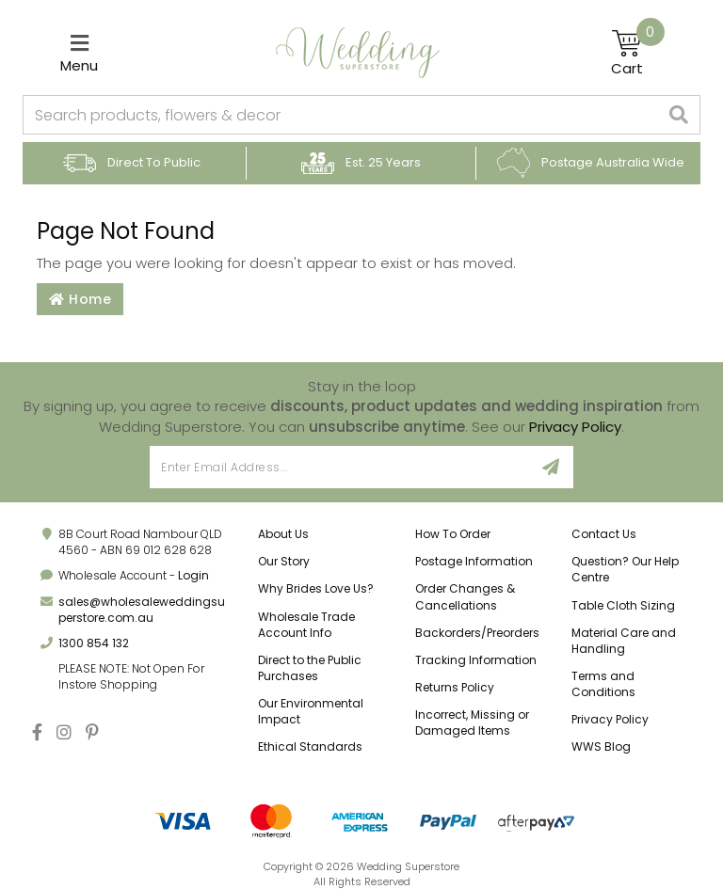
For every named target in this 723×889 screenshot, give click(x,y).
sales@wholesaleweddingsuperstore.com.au (141, 610)
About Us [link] (283, 534)
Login (193, 575)
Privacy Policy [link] (610, 719)
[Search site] (679, 115)
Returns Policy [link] (454, 687)
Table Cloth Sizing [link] (623, 605)
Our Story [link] (284, 561)
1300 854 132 (93, 643)
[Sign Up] (551, 467)
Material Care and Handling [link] (623, 641)
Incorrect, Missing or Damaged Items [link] (472, 722)
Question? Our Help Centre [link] (625, 569)
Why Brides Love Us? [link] (316, 588)
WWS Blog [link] (601, 746)
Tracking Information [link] (476, 660)
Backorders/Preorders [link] (477, 633)
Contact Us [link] (603, 534)
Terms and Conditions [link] (603, 684)
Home (80, 299)
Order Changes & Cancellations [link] (465, 596)
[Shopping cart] (638, 52)
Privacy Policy (575, 427)
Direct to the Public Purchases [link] (310, 668)
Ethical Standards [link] (310, 746)
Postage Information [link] (474, 561)
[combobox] (341, 115)
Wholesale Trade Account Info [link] (306, 625)
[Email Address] (339, 467)
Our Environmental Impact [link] (310, 711)
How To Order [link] (452, 534)
